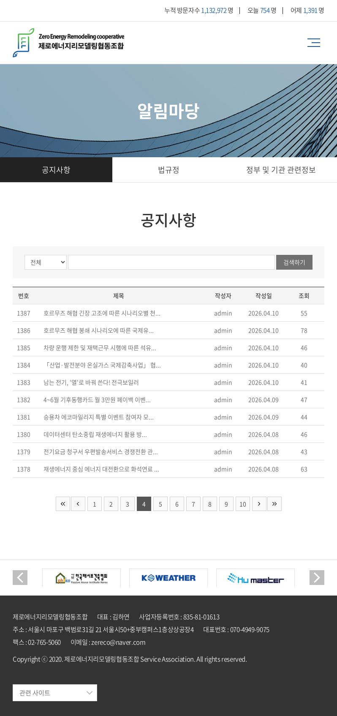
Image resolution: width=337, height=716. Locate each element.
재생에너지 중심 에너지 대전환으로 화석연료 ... (101, 469)
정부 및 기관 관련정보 (281, 169)
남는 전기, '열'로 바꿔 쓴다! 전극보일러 (91, 382)
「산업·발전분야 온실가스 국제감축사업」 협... (102, 365)
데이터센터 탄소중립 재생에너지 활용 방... (95, 434)
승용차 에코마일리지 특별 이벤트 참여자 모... (98, 417)
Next (317, 577)
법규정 (168, 169)
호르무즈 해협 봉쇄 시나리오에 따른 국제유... (98, 330)
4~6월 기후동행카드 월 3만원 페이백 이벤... (97, 399)
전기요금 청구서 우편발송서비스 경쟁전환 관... (100, 451)
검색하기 (294, 262)
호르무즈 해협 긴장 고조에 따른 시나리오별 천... (101, 313)
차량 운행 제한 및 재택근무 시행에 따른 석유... (99, 347)
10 (242, 504)
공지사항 (56, 169)
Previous (20, 577)
